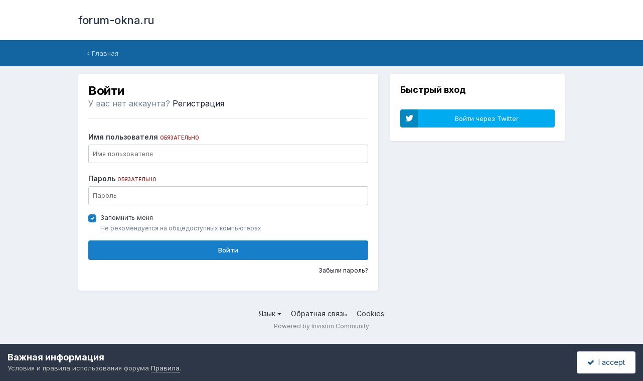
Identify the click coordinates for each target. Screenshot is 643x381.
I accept (606, 362)
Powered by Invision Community (321, 326)
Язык (270, 313)
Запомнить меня (126, 217)
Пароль (122, 178)
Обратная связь (319, 313)
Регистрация (198, 103)
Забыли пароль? (343, 270)
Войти (228, 250)
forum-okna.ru (116, 20)
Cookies (370, 313)
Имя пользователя (143, 137)
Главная (102, 53)
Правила (165, 368)
